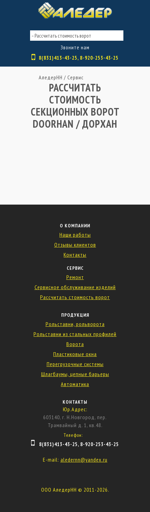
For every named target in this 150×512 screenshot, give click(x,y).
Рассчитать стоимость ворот (75, 297)
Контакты (75, 254)
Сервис (75, 77)
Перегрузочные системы (75, 364)
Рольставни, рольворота (75, 324)
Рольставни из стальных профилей (75, 334)
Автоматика (75, 384)
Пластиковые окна (75, 354)
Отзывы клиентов (75, 244)
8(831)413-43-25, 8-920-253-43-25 (79, 58)
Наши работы (75, 234)
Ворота (75, 344)
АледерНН (51, 77)
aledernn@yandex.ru (83, 459)
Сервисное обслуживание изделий (75, 287)
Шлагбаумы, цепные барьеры (75, 374)
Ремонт (75, 277)
